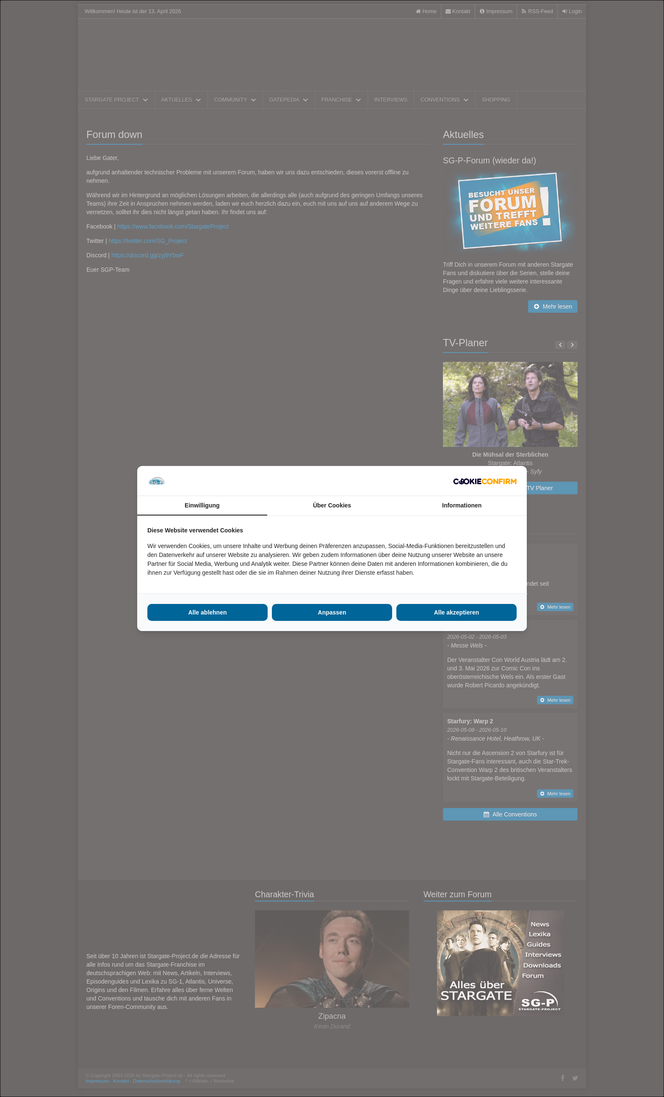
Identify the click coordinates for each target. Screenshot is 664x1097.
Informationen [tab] (461, 505)
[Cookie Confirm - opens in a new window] (485, 481)
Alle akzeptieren (456, 612)
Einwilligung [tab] (202, 505)
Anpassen (332, 612)
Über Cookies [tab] (332, 505)
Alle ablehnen (207, 612)
